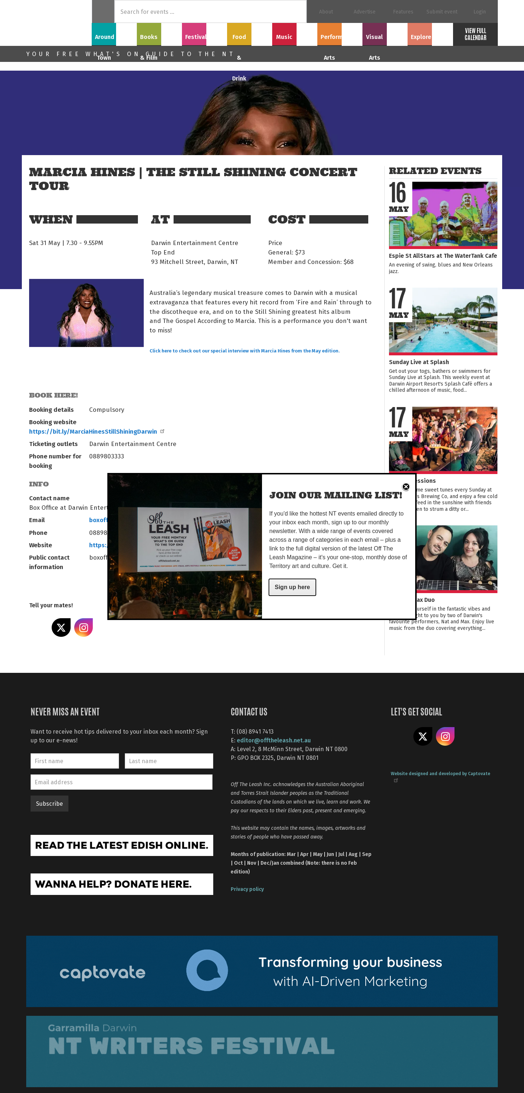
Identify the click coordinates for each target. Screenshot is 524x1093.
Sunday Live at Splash (419, 361)
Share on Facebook (38, 627)
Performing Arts (340, 33)
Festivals (204, 33)
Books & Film (159, 33)
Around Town (114, 33)
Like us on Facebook (400, 736)
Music (294, 33)
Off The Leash (59, 23)
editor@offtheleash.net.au (274, 740)
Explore (430, 33)
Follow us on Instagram (445, 736)
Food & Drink (249, 33)
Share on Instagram (83, 627)
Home (103, 11)
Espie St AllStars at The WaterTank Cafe (443, 255)
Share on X (61, 627)
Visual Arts (385, 33)
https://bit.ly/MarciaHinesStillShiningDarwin (96, 431)
